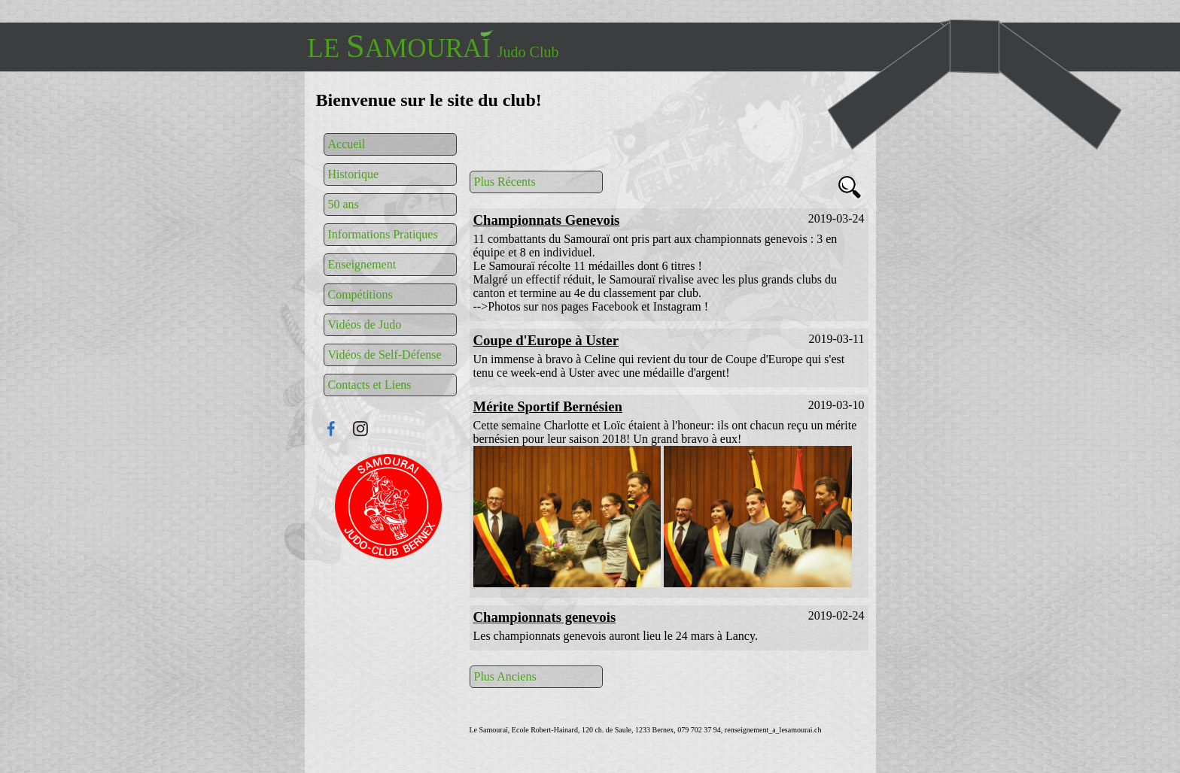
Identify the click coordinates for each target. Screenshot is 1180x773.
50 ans (343, 204)
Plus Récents (505, 181)
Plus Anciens (505, 676)
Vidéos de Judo (365, 324)
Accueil (347, 144)
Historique (353, 174)
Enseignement (362, 264)
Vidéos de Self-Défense (385, 354)
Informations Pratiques (383, 234)
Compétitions (360, 294)
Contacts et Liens (370, 384)
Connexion (388, 506)
